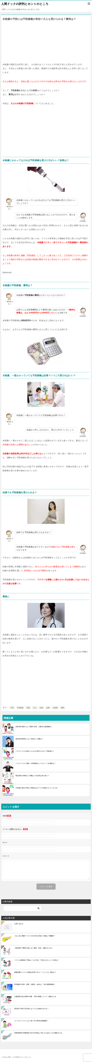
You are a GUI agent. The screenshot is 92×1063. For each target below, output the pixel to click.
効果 (28, 708)
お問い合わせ (18, 924)
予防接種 (20, 708)
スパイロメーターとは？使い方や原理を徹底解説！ (31, 1021)
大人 (34, 708)
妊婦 (41, 708)
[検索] (22, 908)
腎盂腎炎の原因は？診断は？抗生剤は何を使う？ (32, 775)
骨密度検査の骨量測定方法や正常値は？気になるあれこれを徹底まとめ (38, 1033)
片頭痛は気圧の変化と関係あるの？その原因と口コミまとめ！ (37, 788)
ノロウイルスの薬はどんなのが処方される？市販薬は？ (35, 751)
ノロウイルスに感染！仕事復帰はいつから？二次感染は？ (36, 763)
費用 (62, 708)
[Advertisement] (46, 41)
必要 (47, 708)
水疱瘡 (55, 708)
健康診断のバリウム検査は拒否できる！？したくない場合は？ (35, 972)
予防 (12, 708)
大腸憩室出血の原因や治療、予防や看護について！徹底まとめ (35, 996)
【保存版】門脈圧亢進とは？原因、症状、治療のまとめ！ (33, 948)
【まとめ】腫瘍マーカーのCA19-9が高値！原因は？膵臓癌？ (34, 936)
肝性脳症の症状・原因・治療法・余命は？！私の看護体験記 (34, 984)
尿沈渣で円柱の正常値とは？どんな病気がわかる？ (31, 1009)
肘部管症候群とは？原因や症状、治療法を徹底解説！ (34, 727)
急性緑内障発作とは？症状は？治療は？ (29, 739)
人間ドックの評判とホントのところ (24, 4)
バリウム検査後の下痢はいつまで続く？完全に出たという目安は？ (36, 960)
